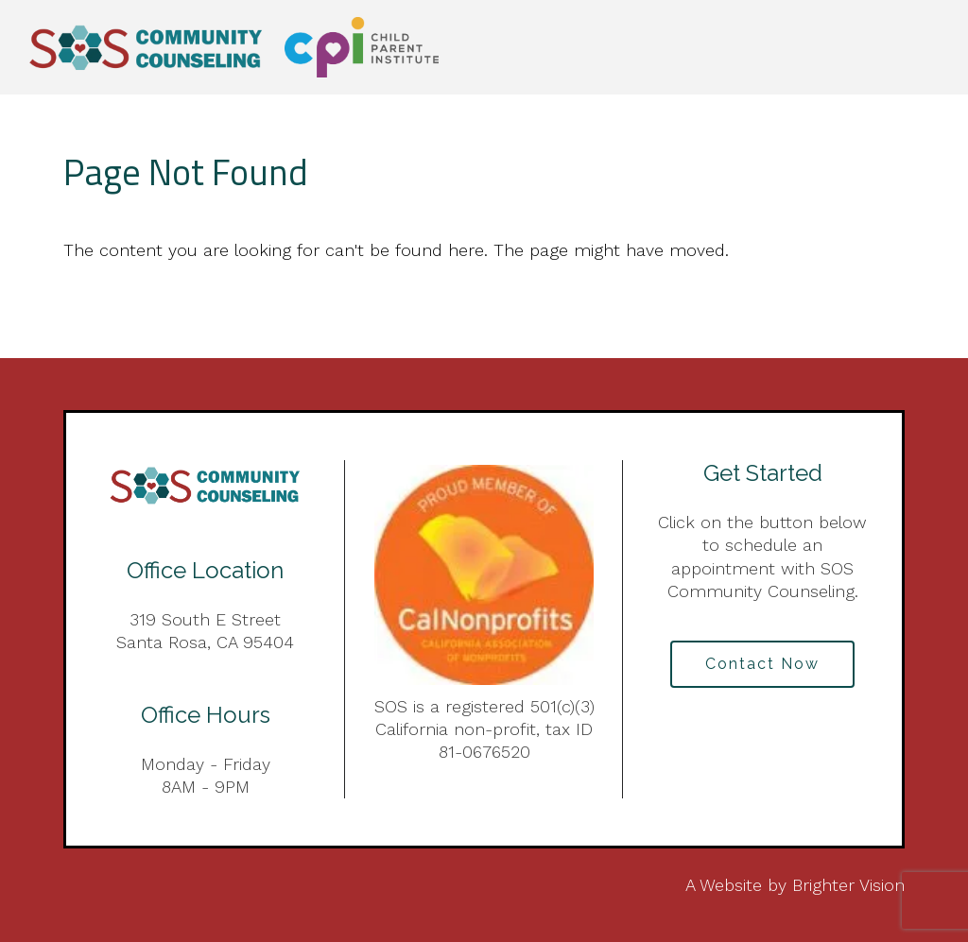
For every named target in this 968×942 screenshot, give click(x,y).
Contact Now (762, 664)
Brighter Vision (848, 885)
